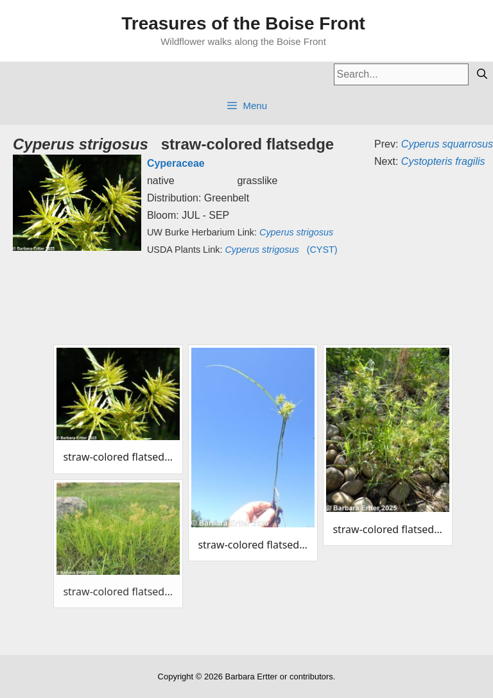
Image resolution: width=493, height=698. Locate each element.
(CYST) (281, 249)
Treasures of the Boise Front (243, 23)
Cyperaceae (176, 163)
